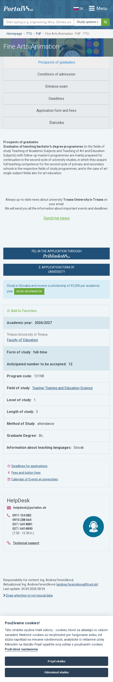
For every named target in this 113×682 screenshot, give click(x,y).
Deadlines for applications (29, 466)
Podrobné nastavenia (21, 649)
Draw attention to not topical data (28, 595)
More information (29, 291)
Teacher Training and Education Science (62, 388)
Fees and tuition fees (26, 472)
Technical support (26, 543)
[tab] (56, 62)
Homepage (14, 33)
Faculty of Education (22, 340)
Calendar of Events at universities (34, 479)
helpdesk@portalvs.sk (29, 507)
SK (78, 8)
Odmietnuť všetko (56, 672)
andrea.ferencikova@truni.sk (77, 584)
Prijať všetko (56, 661)
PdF (38, 33)
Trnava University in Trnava (27, 334)
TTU (29, 33)
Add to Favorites (22, 311)
